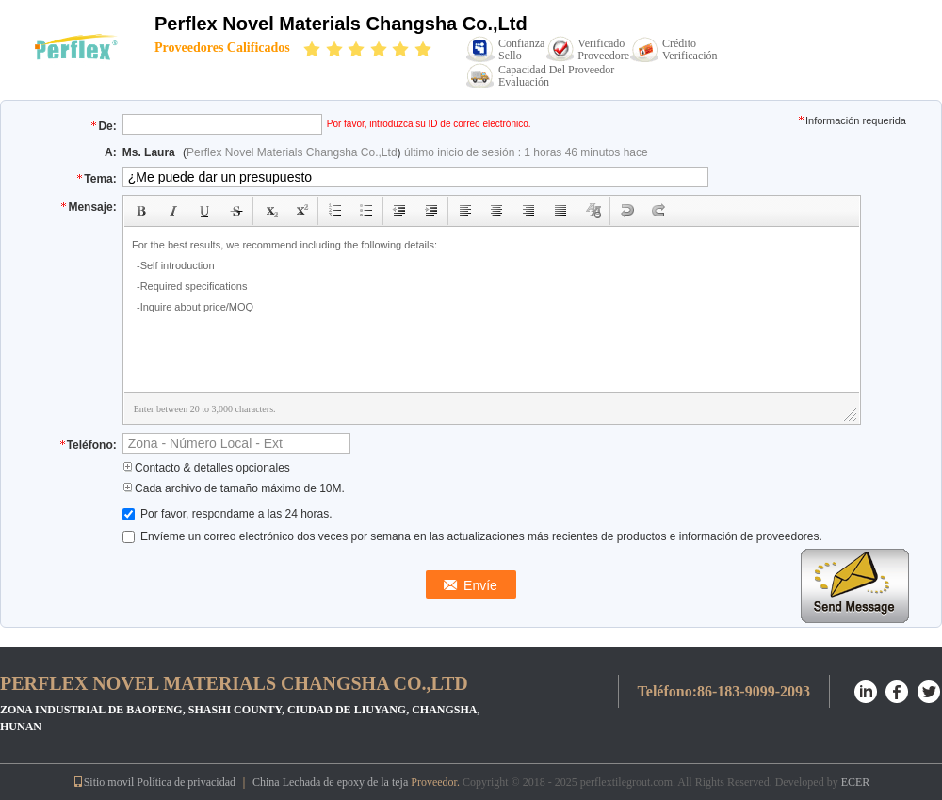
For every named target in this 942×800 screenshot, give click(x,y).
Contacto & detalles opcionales (206, 467)
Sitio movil (104, 782)
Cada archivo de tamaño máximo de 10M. (233, 488)
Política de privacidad (186, 782)
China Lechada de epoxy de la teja (330, 782)
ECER (855, 782)
